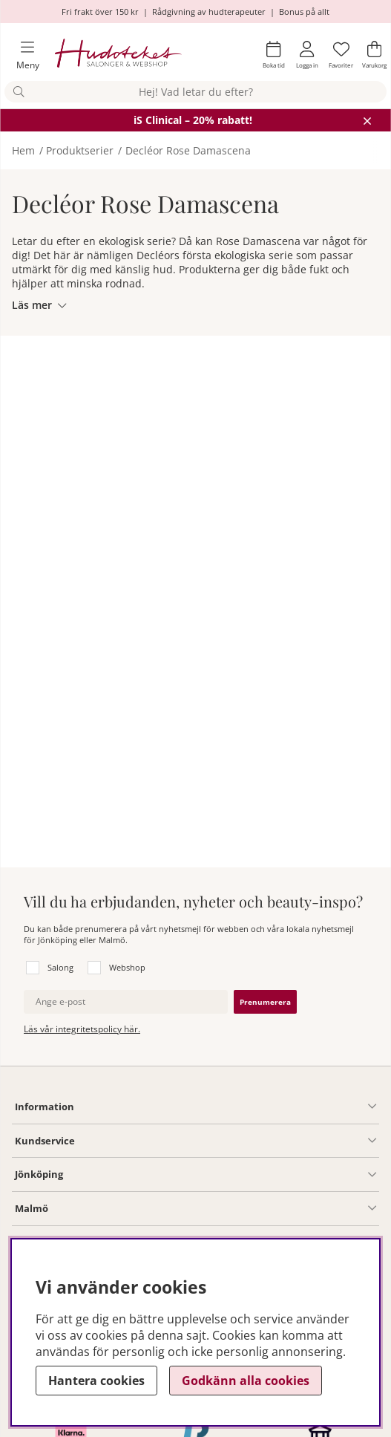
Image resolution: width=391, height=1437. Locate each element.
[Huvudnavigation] (21, 55)
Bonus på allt (304, 11)
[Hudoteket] (118, 55)
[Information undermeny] (225, 1106)
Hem (23, 150)
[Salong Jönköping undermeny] (219, 1174)
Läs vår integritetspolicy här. (82, 1029)
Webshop (127, 967)
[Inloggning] (307, 55)
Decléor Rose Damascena (188, 150)
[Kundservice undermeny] (225, 1140)
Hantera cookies (96, 1380)
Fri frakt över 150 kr (100, 11)
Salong (60, 967)
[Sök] (195, 91)
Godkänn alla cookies (245, 1380)
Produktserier (80, 150)
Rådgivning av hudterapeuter (209, 11)
